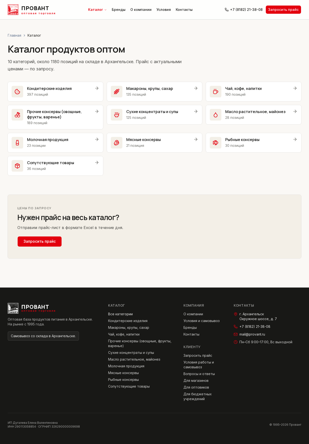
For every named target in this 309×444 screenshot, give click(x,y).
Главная (14, 35)
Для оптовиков (196, 387)
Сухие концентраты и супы (131, 352)
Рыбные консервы (123, 379)
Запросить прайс (283, 9)
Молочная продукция (126, 366)
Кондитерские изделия (127, 321)
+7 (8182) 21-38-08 (244, 9)
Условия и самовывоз (201, 321)
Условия (163, 9)
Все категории (120, 314)
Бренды (119, 9)
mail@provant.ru (249, 334)
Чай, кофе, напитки (124, 334)
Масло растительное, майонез (134, 359)
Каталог (97, 9)
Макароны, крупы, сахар (128, 327)
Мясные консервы (123, 373)
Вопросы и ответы (199, 374)
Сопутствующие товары (129, 386)
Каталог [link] (34, 35)
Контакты (184, 9)
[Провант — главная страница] (32, 9)
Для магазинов (196, 380)
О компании (141, 9)
